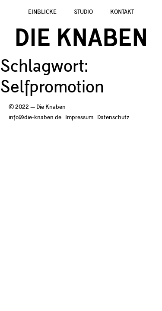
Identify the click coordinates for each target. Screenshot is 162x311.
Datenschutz (113, 117)
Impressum (79, 117)
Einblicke (42, 12)
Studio (83, 12)
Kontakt (122, 12)
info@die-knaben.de (35, 117)
